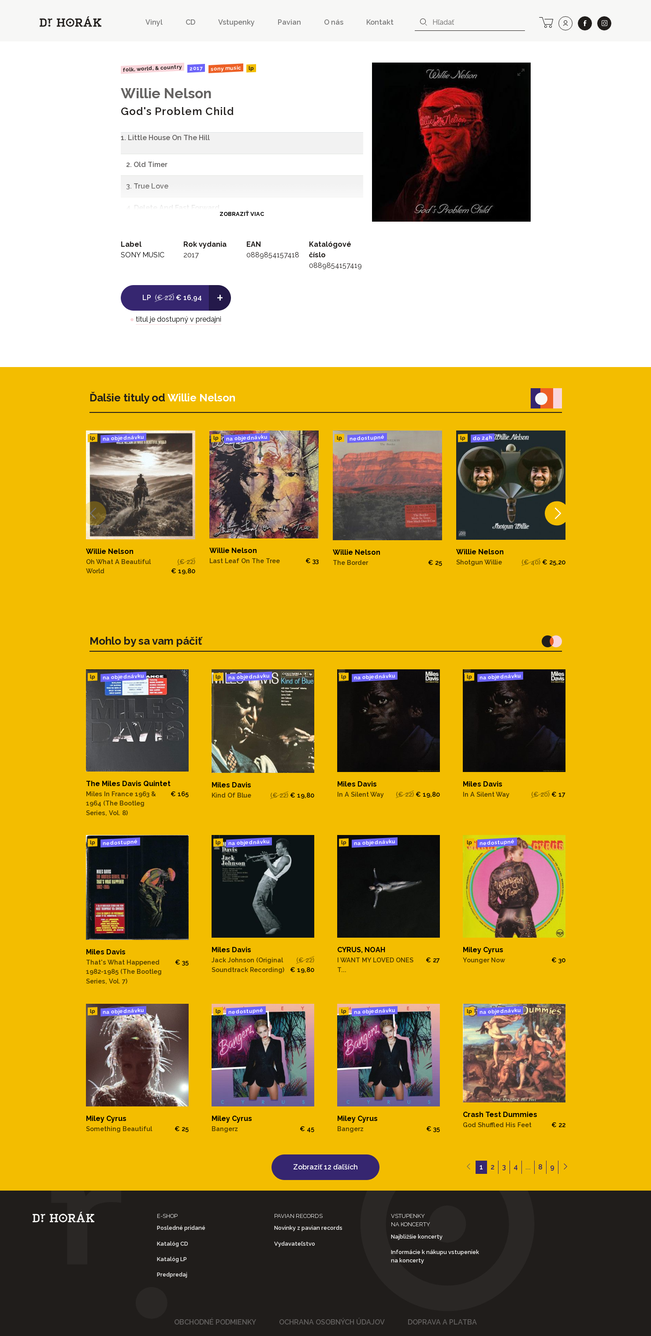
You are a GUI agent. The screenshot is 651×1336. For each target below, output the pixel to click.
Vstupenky (236, 22)
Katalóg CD (172, 1243)
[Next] (552, 513)
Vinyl (154, 22)
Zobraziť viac (241, 214)
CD (190, 22)
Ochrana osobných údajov (332, 1322)
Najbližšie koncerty (417, 1236)
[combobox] (470, 22)
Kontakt (380, 22)
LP (251, 68)
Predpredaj (172, 1274)
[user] (565, 23)
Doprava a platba (442, 1322)
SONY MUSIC (226, 68)
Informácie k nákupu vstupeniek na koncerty (435, 1256)
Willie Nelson (166, 93)
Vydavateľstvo (294, 1243)
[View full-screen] (521, 72)
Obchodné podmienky (215, 1322)
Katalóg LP (172, 1259)
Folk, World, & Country (152, 68)
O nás (333, 22)
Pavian (289, 22)
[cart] (546, 22)
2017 (196, 68)
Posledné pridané (181, 1228)
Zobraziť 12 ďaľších (325, 1167)
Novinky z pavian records (308, 1228)
